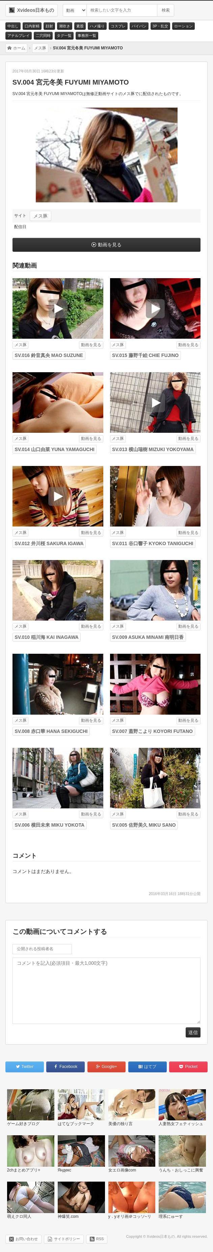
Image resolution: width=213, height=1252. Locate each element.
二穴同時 (43, 35)
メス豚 (40, 216)
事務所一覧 (87, 35)
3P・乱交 (160, 26)
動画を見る (110, 244)
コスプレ (118, 26)
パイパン (139, 26)
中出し (13, 26)
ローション (183, 26)
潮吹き (64, 26)
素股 (80, 26)
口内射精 (32, 26)
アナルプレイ (18, 35)
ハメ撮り (97, 26)
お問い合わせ (27, 1239)
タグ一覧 (64, 35)
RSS (100, 1239)
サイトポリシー (67, 1239)
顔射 (49, 26)
